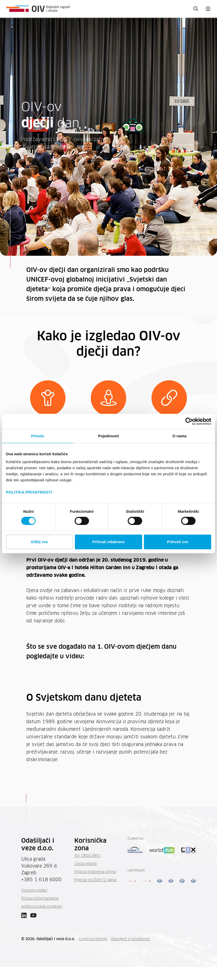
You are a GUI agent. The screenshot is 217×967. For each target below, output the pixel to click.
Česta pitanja (85, 864)
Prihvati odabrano (108, 542)
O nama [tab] (179, 436)
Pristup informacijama (39, 898)
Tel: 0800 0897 (87, 856)
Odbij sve (39, 542)
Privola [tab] (37, 436)
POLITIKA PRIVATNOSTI (29, 492)
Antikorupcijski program (41, 907)
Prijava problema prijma (95, 872)
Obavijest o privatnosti (130, 939)
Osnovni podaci (34, 890)
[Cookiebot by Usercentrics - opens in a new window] (189, 421)
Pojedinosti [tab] (108, 436)
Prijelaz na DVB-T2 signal (95, 880)
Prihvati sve (177, 542)
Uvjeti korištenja (93, 939)
